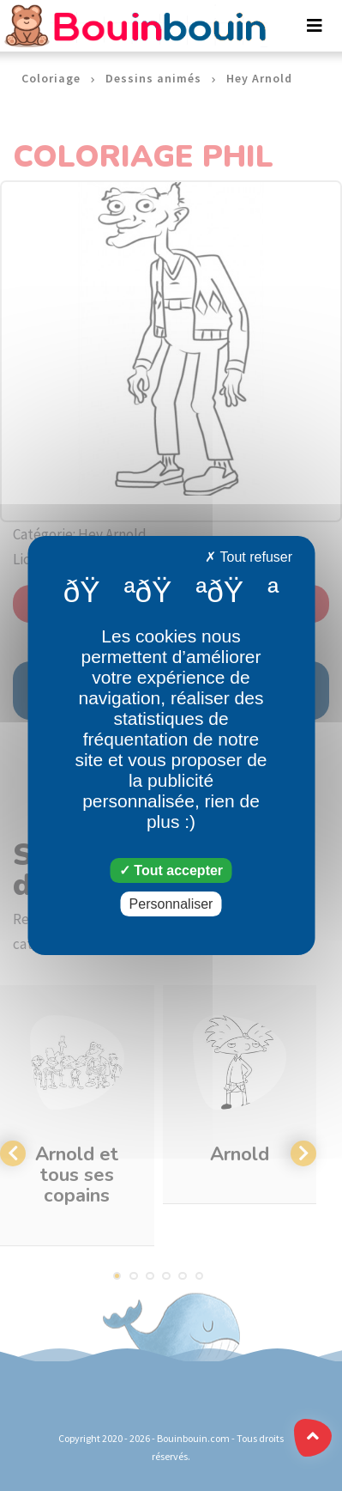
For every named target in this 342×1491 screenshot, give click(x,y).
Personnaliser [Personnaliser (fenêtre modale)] (171, 904)
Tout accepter (171, 870)
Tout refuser (248, 557)
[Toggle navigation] (314, 26)
